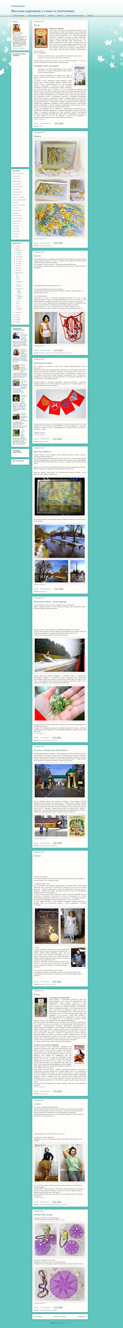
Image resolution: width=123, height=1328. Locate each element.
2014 (16, 248)
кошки (40, 845)
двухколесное (16, 192)
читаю (40, 126)
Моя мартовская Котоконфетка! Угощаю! (24, 334)
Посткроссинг (58, 1204)
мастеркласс (16, 210)
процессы (64, 353)
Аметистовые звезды (43, 1214)
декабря (18, 250)
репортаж (55, 740)
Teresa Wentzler (17, 173)
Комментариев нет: (46, 123)
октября (18, 254)
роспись (15, 223)
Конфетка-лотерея (23, 365)
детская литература (18, 200)
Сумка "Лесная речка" (23, 431)
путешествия (42, 591)
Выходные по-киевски (23, 414)
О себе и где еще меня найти (35, 15)
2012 (16, 317)
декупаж (15, 194)
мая (17, 266)
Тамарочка (23, 349)
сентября (18, 257)
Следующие (38, 1316)
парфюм (58, 353)
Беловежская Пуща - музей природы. (50, 601)
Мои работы (48, 245)
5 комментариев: (45, 843)
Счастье (37, 255)
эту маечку (48, 306)
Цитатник (90, 15)
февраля (18, 272)
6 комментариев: (45, 1091)
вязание (41, 1310)
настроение (16, 215)
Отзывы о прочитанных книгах (75, 15)
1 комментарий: (45, 737)
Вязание (59, 15)
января (18, 312)
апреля (18, 268)
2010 (16, 322)
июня (17, 263)
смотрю (15, 229)
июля (17, 261)
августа (18, 259)
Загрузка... (15, 455)
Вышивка (51, 15)
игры (14, 202)
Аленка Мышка (19, 33)
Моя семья (42, 984)
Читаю (37, 25)
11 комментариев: (45, 1307)
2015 (16, 246)
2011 (16, 319)
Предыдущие (81, 1316)
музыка (41, 740)
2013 (16, 315)
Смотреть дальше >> (40, 119)
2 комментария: (45, 1202)
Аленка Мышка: (18, 6)
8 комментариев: (45, 438)
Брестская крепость (42, 451)
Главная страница (18, 15)
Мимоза (37, 136)
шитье (14, 236)
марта (17, 270)
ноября (18, 252)
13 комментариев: (45, 350)
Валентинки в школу (43, 363)
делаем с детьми (44, 441)
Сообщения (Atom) (65, 1323)
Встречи (15, 179)
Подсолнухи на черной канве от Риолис (24, 397)
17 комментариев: (45, 243)
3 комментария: (45, 981)
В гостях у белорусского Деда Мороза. (51, 750)
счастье (70, 353)
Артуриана (15, 176)
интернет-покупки (50, 353)
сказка (14, 226)
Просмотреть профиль (19, 48)
